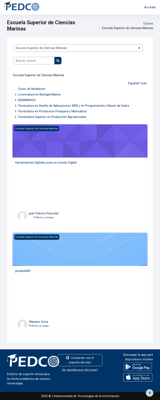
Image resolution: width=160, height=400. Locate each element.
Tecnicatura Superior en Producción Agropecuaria (52, 117)
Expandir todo (137, 83)
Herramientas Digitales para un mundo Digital (45, 162)
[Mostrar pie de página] (149, 393)
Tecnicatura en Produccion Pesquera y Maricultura (52, 111)
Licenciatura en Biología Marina (39, 94)
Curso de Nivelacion (31, 89)
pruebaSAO (23, 271)
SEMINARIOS (27, 100)
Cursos (148, 23)
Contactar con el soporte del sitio (80, 360)
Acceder (150, 7)
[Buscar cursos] (34, 60)
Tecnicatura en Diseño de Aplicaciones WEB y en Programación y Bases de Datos (73, 106)
